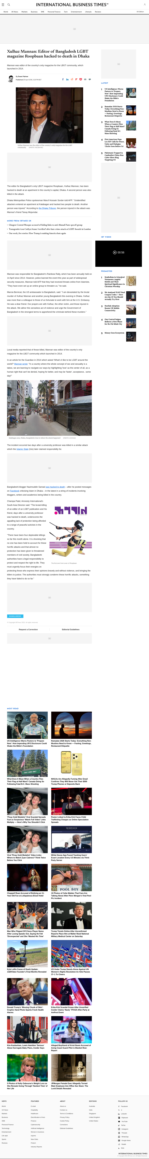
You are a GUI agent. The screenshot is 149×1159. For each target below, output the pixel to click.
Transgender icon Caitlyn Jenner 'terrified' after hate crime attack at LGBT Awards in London (50, 229)
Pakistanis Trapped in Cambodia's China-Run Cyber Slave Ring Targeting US (114, 156)
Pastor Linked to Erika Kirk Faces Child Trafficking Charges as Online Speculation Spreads (70, 819)
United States (93, 1121)
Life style (5, 1136)
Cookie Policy (64, 1121)
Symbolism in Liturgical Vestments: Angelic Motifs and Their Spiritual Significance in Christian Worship (115, 282)
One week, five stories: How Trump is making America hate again (37, 233)
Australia (92, 1106)
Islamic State (23, 449)
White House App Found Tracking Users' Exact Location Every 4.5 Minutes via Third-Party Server (70, 857)
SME (42, 12)
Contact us (63, 1110)
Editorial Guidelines (70, 630)
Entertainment (76, 12)
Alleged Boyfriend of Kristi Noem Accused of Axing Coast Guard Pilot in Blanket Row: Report (71, 1047)
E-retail (33, 1106)
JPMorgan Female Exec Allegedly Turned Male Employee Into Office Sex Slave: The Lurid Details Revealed (69, 1086)
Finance (33, 1121)
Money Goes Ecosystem (114, 333)
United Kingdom (94, 1117)
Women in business (37, 1132)
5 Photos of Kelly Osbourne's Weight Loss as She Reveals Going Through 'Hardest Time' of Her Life (27, 1086)
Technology (5, 1128)
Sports (4, 1139)
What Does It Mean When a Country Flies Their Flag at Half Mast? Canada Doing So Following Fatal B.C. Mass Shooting (25, 781)
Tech (66, 12)
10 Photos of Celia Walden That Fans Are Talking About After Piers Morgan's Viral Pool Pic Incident (71, 895)
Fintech (33, 1143)
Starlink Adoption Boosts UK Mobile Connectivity (112, 308)
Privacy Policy (64, 1117)
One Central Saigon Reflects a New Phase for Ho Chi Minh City (113, 321)
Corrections (64, 1124)
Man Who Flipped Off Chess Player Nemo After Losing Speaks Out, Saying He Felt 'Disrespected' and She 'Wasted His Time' (25, 933)
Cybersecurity (35, 1124)
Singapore (92, 1113)
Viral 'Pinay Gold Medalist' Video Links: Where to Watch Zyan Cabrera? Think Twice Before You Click (26, 857)
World (5, 12)
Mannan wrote (20, 364)
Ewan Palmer (23, 76)
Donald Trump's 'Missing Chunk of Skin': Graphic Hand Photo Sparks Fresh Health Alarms (25, 1009)
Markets (24, 12)
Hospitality (34, 1110)
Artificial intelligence (37, 1128)
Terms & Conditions (66, 1113)
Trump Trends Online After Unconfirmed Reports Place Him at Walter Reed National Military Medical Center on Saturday (70, 933)
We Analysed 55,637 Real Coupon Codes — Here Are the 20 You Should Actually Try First (115, 295)
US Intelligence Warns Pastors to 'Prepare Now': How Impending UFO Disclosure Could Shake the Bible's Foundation (27, 743)
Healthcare (34, 1113)
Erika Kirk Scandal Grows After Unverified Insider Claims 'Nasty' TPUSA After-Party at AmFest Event (70, 1009)
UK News (14, 12)
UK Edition (140, 12)
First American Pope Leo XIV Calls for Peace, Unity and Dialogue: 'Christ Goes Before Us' (114, 142)
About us (63, 1106)
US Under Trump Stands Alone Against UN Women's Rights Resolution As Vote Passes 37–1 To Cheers (70, 971)
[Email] (85, 79)
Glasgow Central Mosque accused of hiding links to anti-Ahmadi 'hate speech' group (45, 225)
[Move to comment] (90, 79)
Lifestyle (88, 12)
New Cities (34, 1139)
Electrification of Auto (38, 1117)
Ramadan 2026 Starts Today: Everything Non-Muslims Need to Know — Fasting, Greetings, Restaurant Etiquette (71, 743)
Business (34, 12)
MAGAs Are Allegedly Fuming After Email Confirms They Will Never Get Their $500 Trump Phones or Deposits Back (69, 781)
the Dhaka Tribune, (47, 208)
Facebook (14, 491)
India (90, 1110)
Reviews (98, 12)
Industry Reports (36, 1147)
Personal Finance (54, 12)
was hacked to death (55, 487)
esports (33, 1136)
